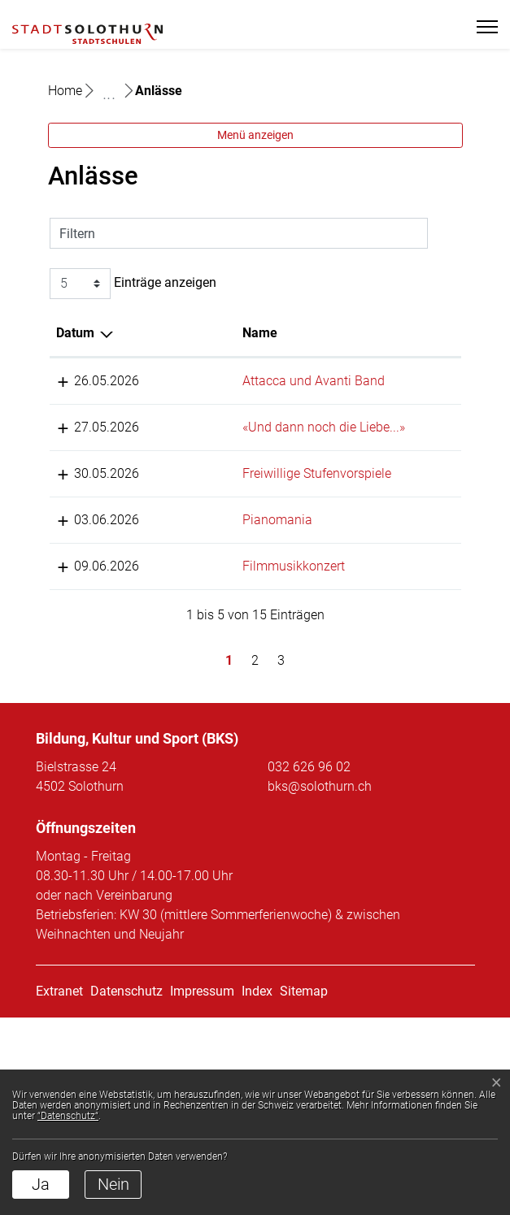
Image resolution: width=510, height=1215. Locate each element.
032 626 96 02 (309, 964)
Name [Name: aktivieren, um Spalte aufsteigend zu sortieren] (151, 432)
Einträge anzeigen (133, 383)
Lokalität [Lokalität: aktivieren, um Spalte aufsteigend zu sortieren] (275, 432)
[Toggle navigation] (480, 27)
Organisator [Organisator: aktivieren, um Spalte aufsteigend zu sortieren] (387, 432)
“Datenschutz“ (67, 1116)
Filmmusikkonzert (185, 744)
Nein (113, 1184)
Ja (41, 1184)
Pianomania (169, 678)
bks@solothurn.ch (320, 984)
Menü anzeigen (255, 234)
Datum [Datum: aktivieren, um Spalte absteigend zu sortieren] (75, 432)
